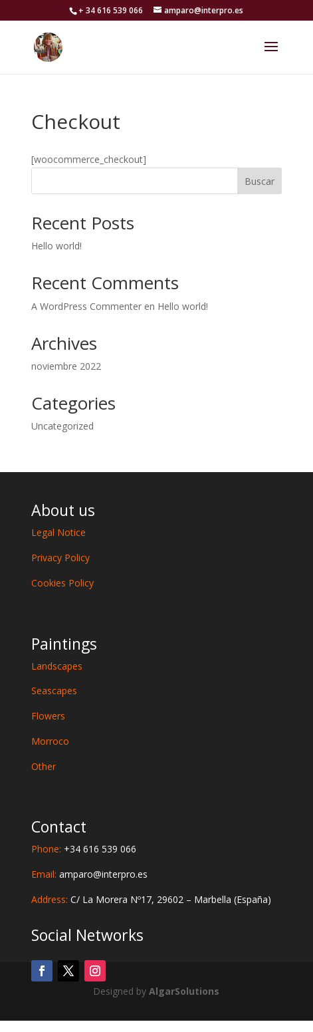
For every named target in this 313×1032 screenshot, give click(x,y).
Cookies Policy (62, 583)
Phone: (83, 848)
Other (43, 766)
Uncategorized (62, 426)
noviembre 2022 (66, 366)
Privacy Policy (60, 557)
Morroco (50, 741)
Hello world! (56, 245)
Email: (89, 874)
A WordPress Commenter (86, 306)
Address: (151, 899)
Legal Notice (58, 532)
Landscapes (56, 666)
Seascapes (54, 690)
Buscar (259, 181)
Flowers (48, 716)
